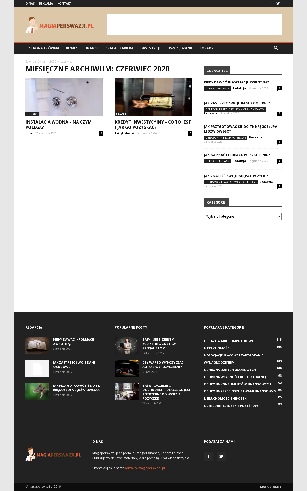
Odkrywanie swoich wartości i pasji (230, 182)
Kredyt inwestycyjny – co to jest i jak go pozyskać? (153, 124)
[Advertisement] (194, 24)
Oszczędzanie (180, 48)
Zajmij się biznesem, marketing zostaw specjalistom (159, 343)
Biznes (72, 48)
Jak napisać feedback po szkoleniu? (237, 155)
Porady (206, 48)
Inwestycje (150, 48)
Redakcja (239, 88)
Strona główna (44, 48)
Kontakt (64, 3)
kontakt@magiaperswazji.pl (144, 468)
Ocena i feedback (217, 88)
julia (28, 133)
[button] (276, 48)
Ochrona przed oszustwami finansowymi (235, 109)
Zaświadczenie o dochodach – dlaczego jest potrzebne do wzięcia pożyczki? (166, 392)
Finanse (91, 48)
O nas (30, 3)
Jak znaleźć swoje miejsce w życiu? (236, 175)
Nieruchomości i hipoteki (225, 398)
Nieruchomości (217, 348)
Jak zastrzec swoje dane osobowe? (237, 103)
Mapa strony (271, 487)
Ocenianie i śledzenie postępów (231, 405)
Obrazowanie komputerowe (225, 137)
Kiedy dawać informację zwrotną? (236, 82)
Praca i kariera (119, 48)
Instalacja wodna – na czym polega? (58, 124)
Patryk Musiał (124, 133)
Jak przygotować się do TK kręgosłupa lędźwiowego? (76, 387)
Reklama (46, 3)
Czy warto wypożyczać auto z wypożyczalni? (162, 364)
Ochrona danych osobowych (230, 369)
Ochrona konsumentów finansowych (237, 384)
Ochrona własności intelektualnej (235, 377)
